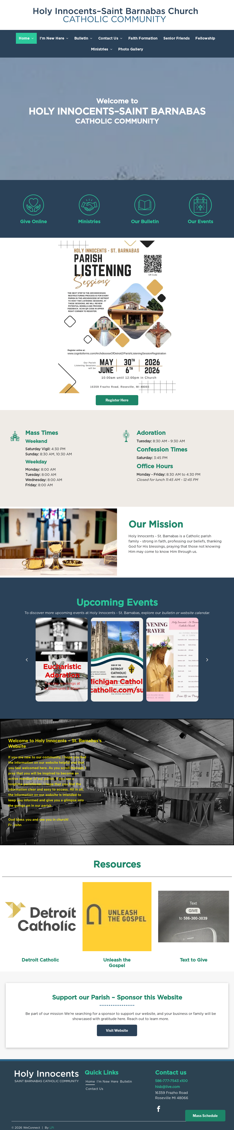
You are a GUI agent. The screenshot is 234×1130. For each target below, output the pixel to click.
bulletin (168, 613)
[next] (207, 659)
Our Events (200, 221)
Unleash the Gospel (117, 962)
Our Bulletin (145, 221)
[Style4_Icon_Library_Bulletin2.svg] (144, 215)
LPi (52, 1127)
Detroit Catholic (40, 960)
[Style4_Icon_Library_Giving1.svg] (33, 215)
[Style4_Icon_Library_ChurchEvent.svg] (200, 215)
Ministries (89, 221)
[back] (27, 659)
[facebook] (158, 1109)
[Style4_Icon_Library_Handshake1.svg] (89, 215)
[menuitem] (26, 38)
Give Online (33, 221)
